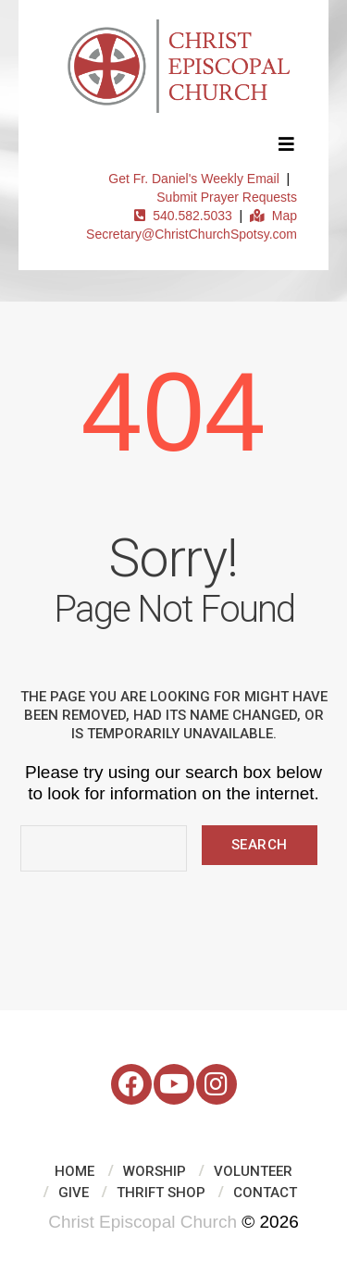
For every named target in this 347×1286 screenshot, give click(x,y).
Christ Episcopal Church (142, 1221)
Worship (154, 1171)
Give (73, 1192)
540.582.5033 (182, 215)
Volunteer (253, 1171)
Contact (265, 1192)
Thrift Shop (161, 1192)
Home (74, 1171)
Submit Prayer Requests (226, 197)
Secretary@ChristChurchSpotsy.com (191, 234)
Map (273, 215)
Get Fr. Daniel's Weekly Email (193, 178)
